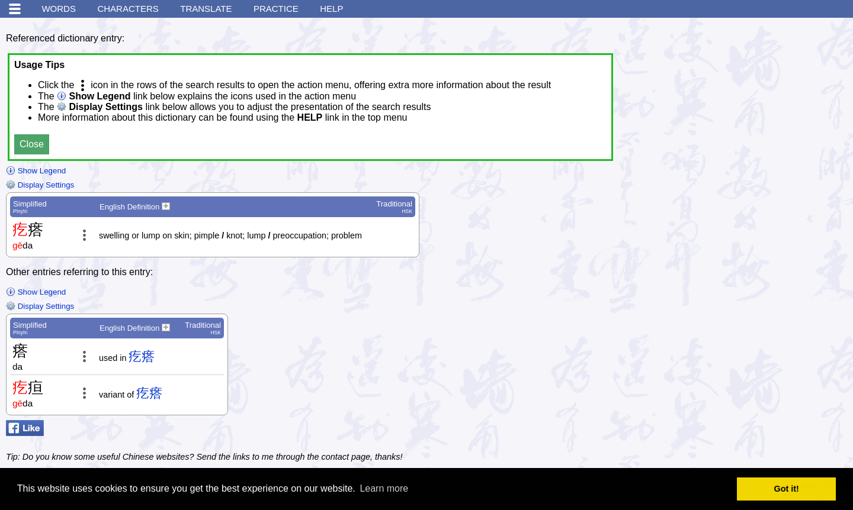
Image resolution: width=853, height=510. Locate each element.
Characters (127, 9)
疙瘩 (142, 356)
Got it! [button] (786, 488)
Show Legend (36, 170)
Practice (276, 9)
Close (32, 144)
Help (331, 9)
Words (58, 9)
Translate (206, 9)
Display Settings (40, 184)
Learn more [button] (384, 488)
